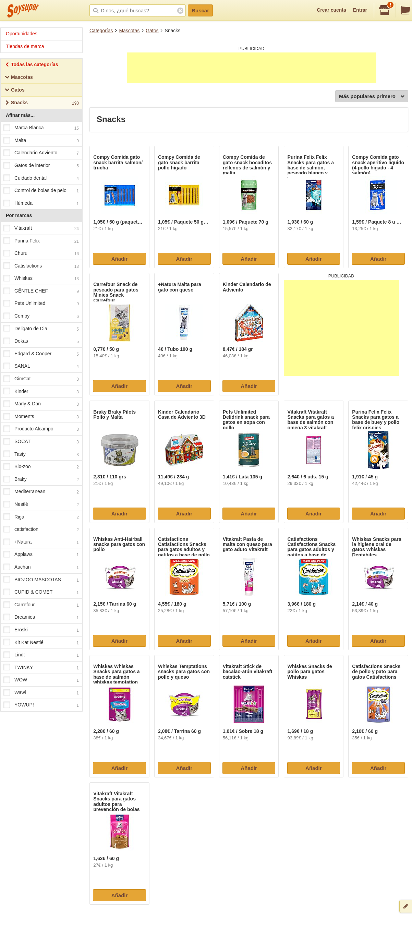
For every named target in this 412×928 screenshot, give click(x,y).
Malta (41, 140)
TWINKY (41, 667)
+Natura (41, 542)
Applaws (41, 555)
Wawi (41, 693)
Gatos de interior (41, 165)
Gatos (152, 30)
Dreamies (41, 617)
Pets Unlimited (41, 304)
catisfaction (41, 529)
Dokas (41, 341)
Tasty (41, 454)
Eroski (41, 630)
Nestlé (41, 504)
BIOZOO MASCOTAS (41, 580)
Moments (41, 416)
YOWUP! (41, 705)
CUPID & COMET (41, 592)
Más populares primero (371, 96)
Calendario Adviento (41, 153)
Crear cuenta (331, 10)
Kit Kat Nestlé (41, 642)
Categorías (101, 30)
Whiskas (41, 279)
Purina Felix (41, 241)
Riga (41, 517)
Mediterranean (41, 492)
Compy (41, 316)
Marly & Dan (41, 404)
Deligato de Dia (41, 329)
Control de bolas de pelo (41, 190)
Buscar (200, 10)
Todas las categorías (31, 65)
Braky (41, 479)
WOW (41, 680)
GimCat (41, 379)
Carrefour (41, 605)
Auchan (41, 567)
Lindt (41, 655)
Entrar (360, 10)
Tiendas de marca (25, 46)
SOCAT (41, 441)
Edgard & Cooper (41, 354)
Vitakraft (41, 228)
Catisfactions (41, 266)
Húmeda (41, 203)
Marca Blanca (41, 128)
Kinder (41, 391)
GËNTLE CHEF (41, 291)
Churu (41, 253)
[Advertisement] (251, 67)
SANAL (41, 366)
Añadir (119, 259)
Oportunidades (21, 33)
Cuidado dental (41, 178)
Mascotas (129, 30)
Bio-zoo (41, 467)
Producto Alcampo (41, 429)
